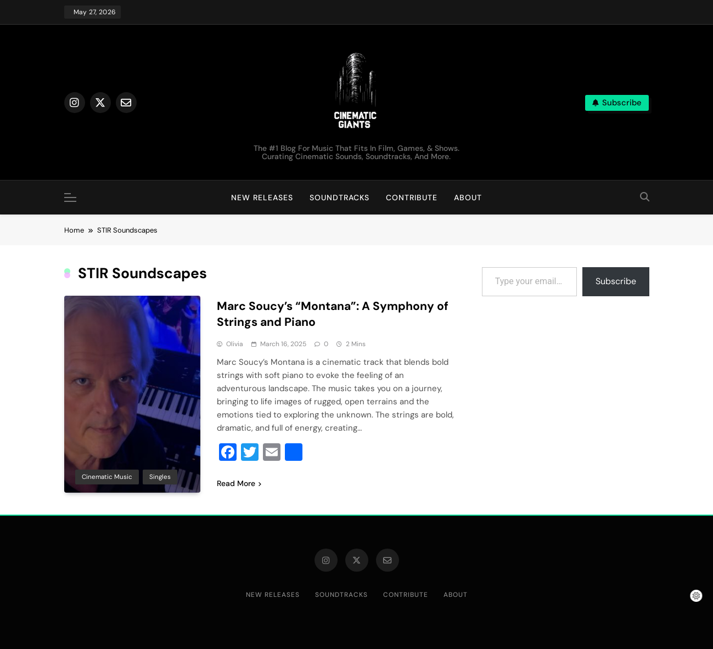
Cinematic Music (107, 476)
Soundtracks (339, 197)
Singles (160, 476)
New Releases (262, 197)
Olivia (234, 343)
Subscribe (616, 281)
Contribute (411, 197)
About (468, 197)
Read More (239, 483)
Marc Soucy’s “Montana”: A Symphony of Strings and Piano (330, 314)
